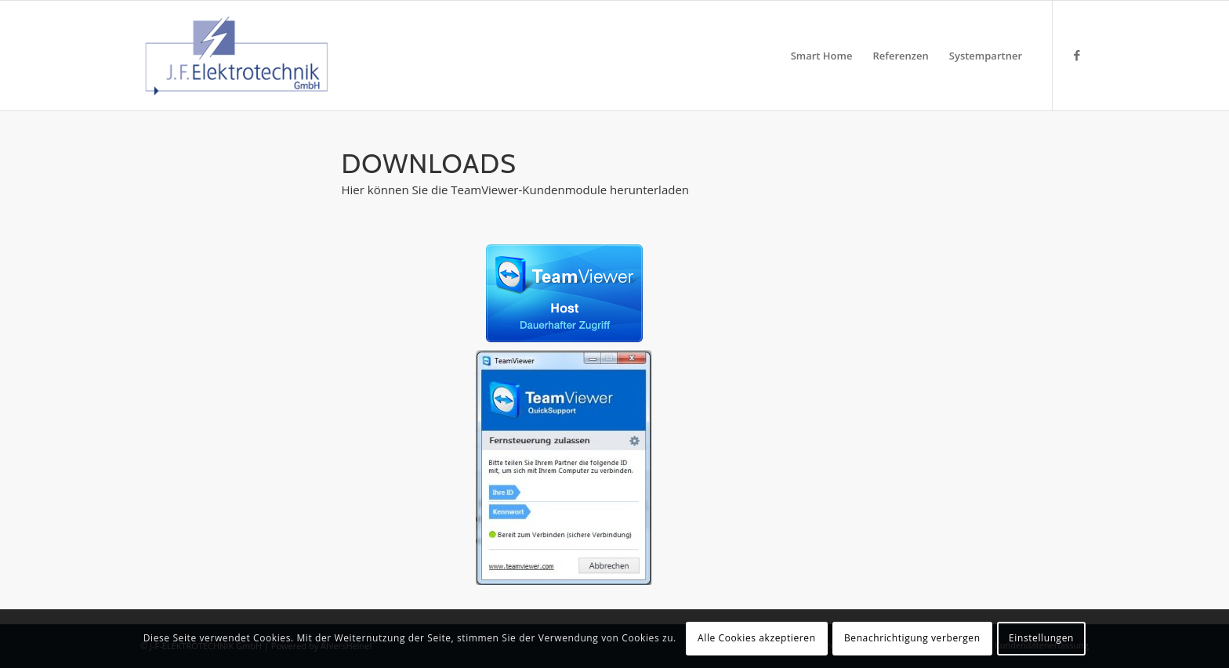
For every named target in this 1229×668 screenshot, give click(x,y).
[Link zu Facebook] (1077, 55)
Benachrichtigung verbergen (912, 638)
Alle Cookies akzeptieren (757, 638)
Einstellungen (1041, 638)
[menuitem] (822, 55)
